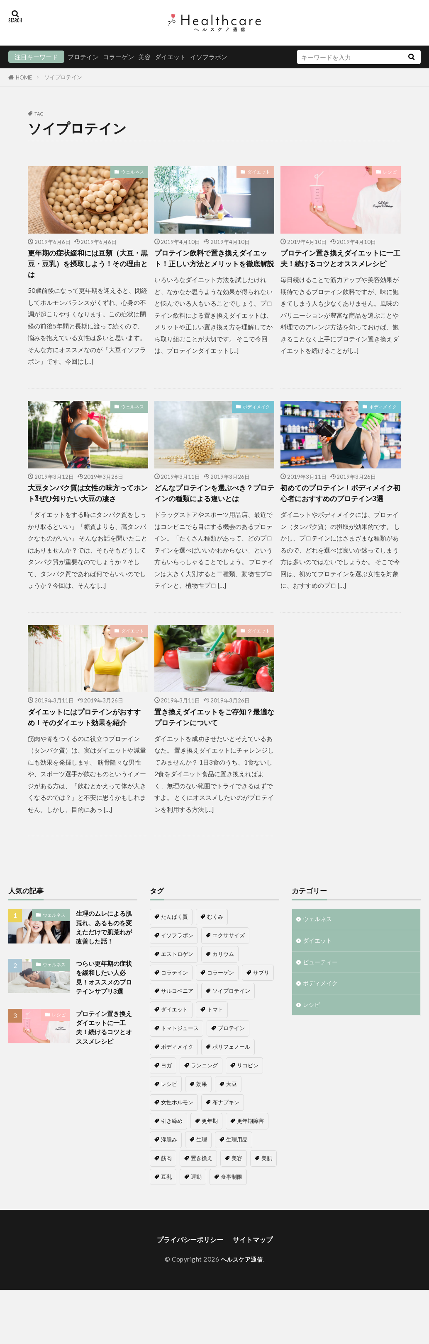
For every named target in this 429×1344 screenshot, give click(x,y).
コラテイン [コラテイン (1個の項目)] (174, 1007)
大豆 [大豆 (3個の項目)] (231, 1118)
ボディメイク (256, 410)
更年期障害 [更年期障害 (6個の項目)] (250, 1155)
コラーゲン (118, 56)
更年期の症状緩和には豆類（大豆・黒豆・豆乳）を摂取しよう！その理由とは (86, 266)
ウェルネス (132, 171)
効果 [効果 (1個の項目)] (201, 1118)
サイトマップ (256, 1274)
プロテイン (83, 56)
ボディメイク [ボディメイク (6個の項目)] (177, 1081)
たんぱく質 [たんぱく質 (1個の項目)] (174, 951)
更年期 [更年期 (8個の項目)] (210, 1155)
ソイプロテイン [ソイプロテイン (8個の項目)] (231, 1025)
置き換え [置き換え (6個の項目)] (201, 1192)
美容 (144, 56)
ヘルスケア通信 (241, 1294)
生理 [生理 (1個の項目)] (201, 1173)
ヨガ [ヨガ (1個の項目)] (166, 1099)
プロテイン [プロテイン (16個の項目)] (231, 1062)
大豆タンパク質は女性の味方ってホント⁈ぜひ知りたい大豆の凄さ (86, 505)
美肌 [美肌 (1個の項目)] (266, 1192)
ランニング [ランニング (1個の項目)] (204, 1099)
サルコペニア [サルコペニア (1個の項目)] (177, 1025)
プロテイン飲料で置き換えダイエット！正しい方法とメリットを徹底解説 (212, 266)
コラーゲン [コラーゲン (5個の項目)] (220, 1007)
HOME (24, 77)
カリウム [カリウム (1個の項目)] (223, 988)
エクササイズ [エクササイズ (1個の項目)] (228, 969)
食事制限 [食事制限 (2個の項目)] (231, 1211)
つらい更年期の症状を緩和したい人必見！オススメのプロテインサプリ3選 (106, 1032)
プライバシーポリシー (187, 1274)
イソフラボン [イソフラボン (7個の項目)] (177, 969)
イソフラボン (208, 56)
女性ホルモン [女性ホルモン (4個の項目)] (177, 1136)
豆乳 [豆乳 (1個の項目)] (166, 1211)
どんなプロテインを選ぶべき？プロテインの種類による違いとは (212, 505)
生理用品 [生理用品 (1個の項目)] (237, 1173)
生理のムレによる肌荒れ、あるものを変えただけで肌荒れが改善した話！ (104, 968)
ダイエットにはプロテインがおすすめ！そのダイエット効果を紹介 (86, 744)
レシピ (390, 171)
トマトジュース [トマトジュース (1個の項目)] (180, 1062)
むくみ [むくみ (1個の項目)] (215, 951)
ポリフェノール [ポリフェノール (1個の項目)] (231, 1081)
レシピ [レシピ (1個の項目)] (169, 1118)
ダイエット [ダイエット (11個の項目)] (174, 1043)
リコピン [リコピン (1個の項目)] (247, 1099)
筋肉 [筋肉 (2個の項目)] (166, 1192)
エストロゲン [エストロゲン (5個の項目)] (177, 988)
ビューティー (321, 998)
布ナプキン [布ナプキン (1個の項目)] (225, 1136)
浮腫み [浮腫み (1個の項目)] (169, 1173)
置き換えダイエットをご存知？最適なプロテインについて (212, 738)
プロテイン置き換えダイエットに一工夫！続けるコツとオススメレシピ (338, 266)
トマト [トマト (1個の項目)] (215, 1043)
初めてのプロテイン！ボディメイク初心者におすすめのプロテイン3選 (338, 505)
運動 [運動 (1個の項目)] (196, 1211)
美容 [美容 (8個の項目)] (237, 1192)
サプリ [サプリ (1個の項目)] (261, 1007)
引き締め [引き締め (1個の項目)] (172, 1155)
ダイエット (170, 56)
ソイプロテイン (63, 77)
